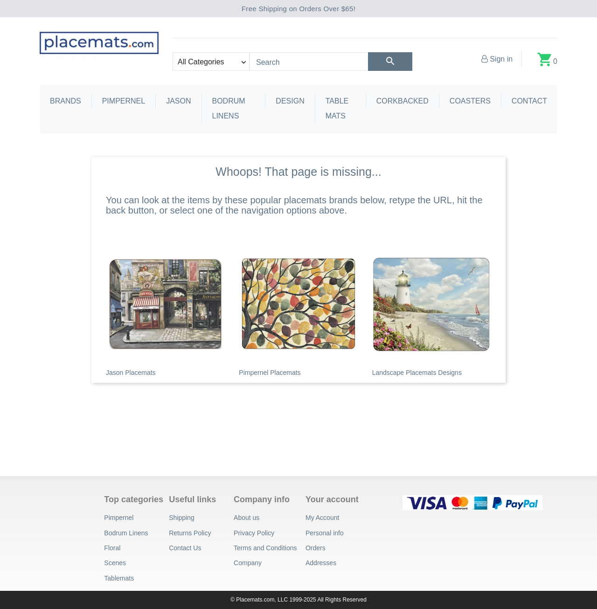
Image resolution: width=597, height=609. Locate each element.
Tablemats (119, 578)
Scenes (115, 563)
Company (248, 563)
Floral (112, 548)
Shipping (181, 517)
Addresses (320, 563)
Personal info (324, 533)
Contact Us (185, 548)
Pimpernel (123, 101)
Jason (178, 101)
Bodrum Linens (228, 108)
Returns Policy (190, 533)
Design (290, 101)
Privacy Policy (254, 533)
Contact (529, 101)
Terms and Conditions (265, 548)
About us (246, 517)
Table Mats (337, 108)
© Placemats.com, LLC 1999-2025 (273, 599)
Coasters (470, 101)
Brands (65, 101)
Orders (315, 548)
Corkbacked (402, 101)
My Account (322, 517)
